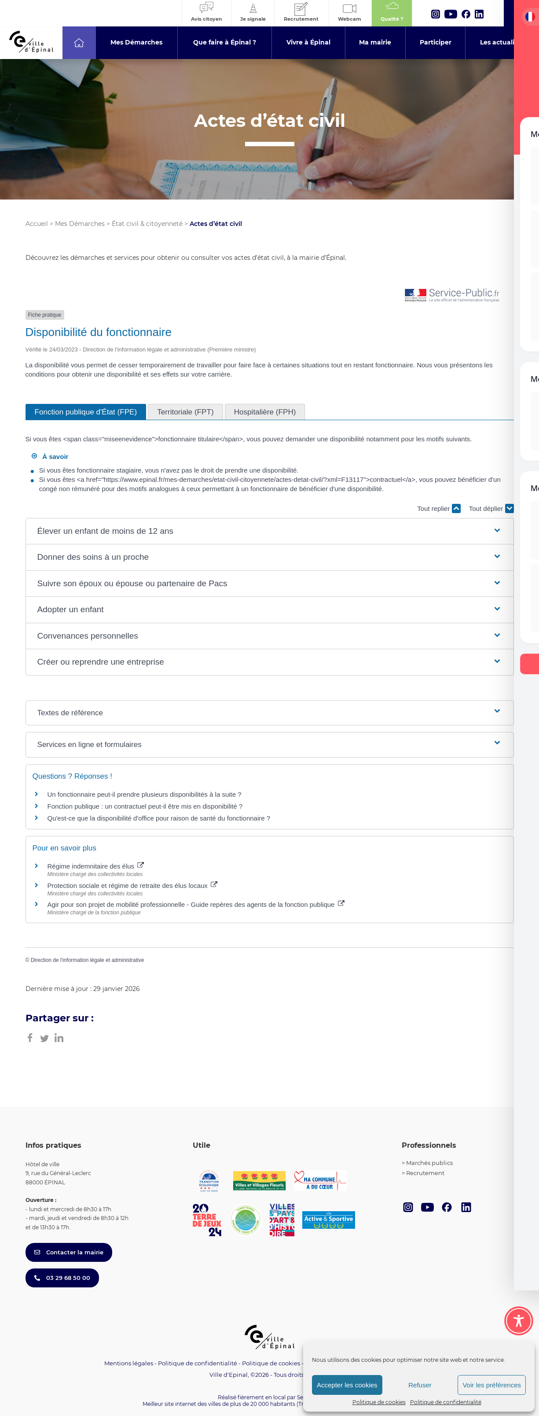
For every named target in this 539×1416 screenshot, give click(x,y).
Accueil (37, 224)
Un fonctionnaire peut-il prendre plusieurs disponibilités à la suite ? (145, 794)
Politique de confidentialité (445, 1402)
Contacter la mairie (68, 1252)
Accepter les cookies (347, 1385)
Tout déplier (491, 508)
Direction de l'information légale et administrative (87, 960)
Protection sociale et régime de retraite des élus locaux (133, 885)
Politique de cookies (379, 1402)
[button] (270, 531)
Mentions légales (128, 1363)
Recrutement (425, 1172)
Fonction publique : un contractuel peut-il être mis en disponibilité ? (145, 806)
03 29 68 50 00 (62, 1277)
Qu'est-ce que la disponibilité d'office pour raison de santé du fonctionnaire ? (159, 818)
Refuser (420, 1385)
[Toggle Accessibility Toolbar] (518, 1321)
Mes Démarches (80, 224)
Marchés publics (429, 1162)
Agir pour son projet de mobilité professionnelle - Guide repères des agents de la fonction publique (196, 904)
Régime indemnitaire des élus (96, 866)
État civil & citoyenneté (147, 224)
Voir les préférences (491, 1385)
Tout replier (438, 508)
